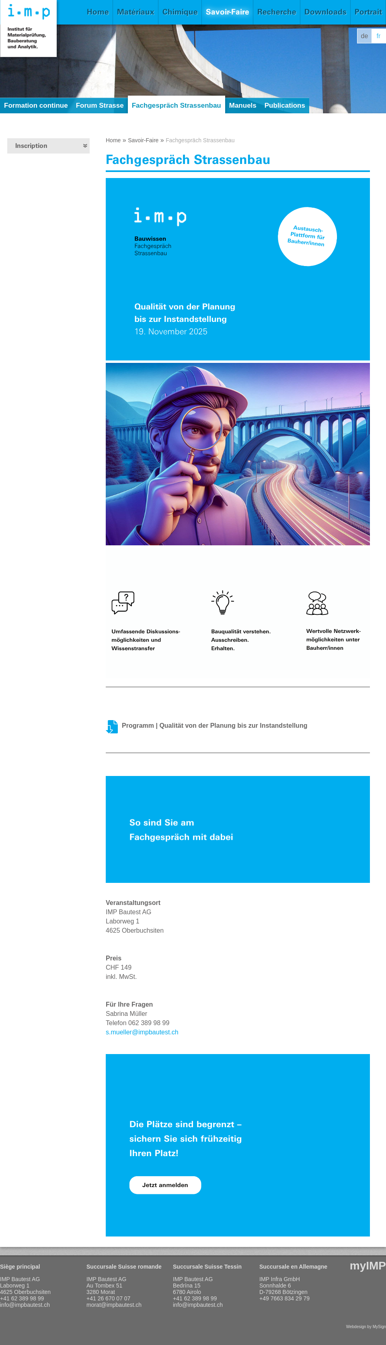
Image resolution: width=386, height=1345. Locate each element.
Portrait (368, 11)
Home (98, 11)
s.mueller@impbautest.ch (142, 1032)
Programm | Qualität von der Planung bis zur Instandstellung (214, 725)
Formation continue (36, 105)
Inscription (31, 145)
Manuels (243, 105)
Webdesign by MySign (366, 1327)
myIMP (368, 1265)
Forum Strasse (100, 105)
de (364, 36)
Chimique (180, 11)
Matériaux (135, 11)
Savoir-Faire (227, 11)
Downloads (325, 11)
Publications (285, 105)
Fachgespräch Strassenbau (176, 105)
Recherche (276, 11)
